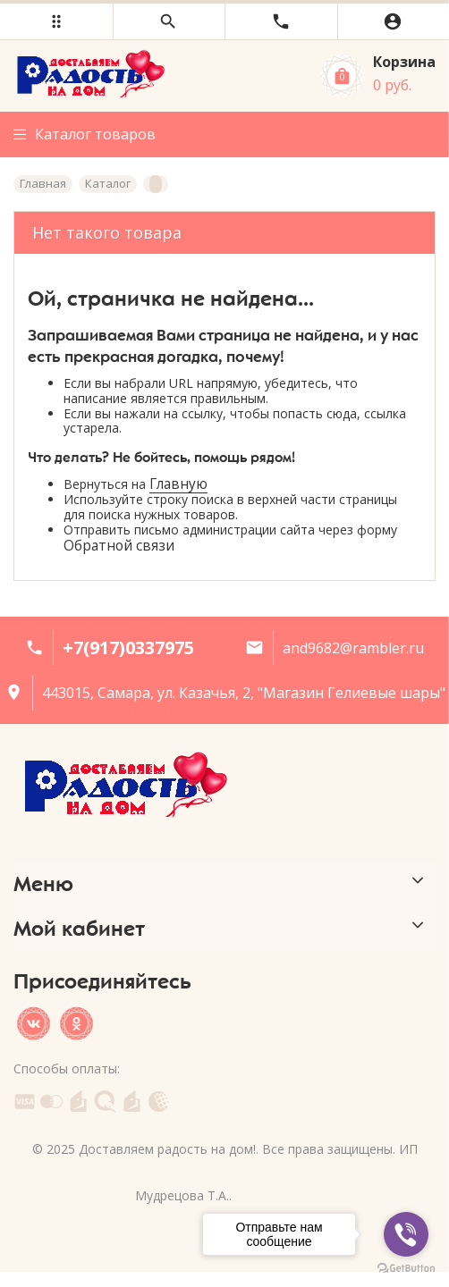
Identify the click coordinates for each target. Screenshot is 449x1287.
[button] (56, 21)
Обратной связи (119, 545)
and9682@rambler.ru (353, 648)
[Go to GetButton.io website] (406, 1268)
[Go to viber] (406, 1234)
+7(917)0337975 (128, 647)
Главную (178, 484)
